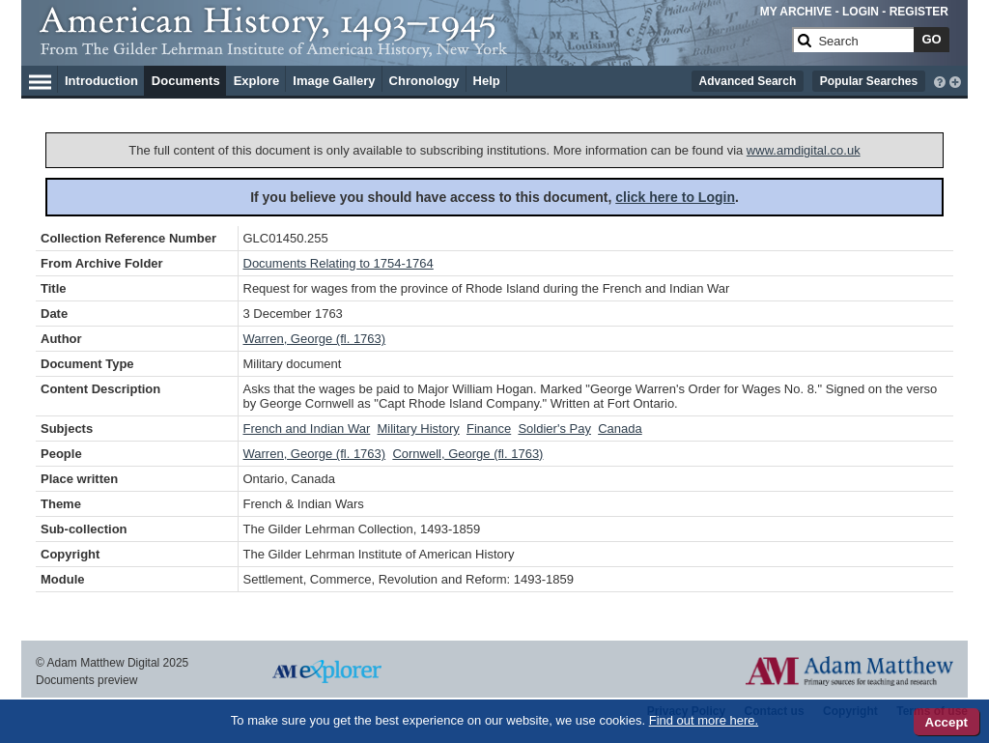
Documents (186, 80)
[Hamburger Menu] (40, 79)
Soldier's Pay (554, 428)
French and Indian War (307, 428)
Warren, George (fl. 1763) (314, 338)
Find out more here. (703, 720)
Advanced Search (748, 81)
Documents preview (86, 680)
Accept (946, 722)
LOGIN (860, 11)
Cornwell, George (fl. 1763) (467, 453)
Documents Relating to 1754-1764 (338, 263)
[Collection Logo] (412, 48)
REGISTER (919, 11)
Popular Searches (869, 81)
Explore (257, 80)
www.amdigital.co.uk (804, 150)
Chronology (424, 80)
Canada (620, 428)
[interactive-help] (940, 80)
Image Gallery (334, 80)
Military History (419, 428)
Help (486, 80)
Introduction (101, 80)
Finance (488, 428)
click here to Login (675, 197)
